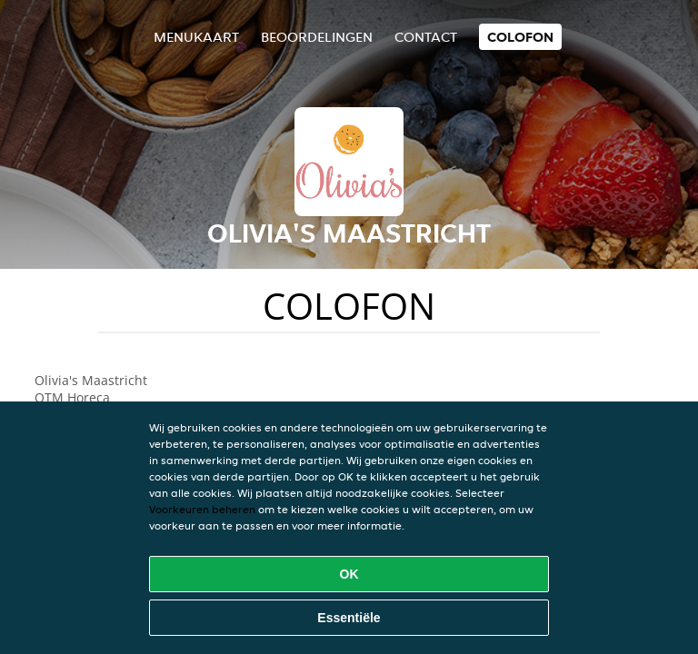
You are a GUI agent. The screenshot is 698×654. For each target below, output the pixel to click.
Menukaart (196, 36)
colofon (520, 36)
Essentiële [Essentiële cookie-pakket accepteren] (348, 617)
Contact (425, 36)
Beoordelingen (317, 36)
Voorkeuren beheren (202, 509)
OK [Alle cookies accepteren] (349, 574)
